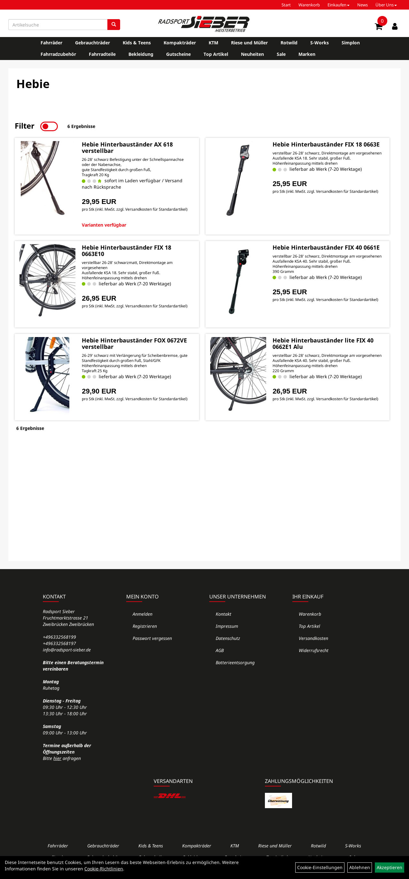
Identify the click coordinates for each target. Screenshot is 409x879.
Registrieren (145, 626)
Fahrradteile (102, 54)
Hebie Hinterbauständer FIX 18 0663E (326, 144)
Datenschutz (228, 638)
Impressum (227, 626)
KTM (213, 43)
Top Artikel (216, 54)
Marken (306, 54)
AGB (220, 650)
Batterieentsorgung (235, 662)
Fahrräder (51, 43)
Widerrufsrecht (313, 650)
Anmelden (142, 614)
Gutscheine (178, 54)
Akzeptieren (389, 867)
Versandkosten (313, 638)
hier (57, 758)
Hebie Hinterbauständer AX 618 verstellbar (127, 147)
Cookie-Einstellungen (320, 867)
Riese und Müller (249, 43)
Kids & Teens (137, 43)
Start (286, 5)
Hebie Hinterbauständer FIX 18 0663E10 (126, 251)
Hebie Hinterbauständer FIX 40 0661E (326, 247)
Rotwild (289, 43)
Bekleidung (140, 54)
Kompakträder (180, 43)
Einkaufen (339, 5)
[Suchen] (113, 24)
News (362, 5)
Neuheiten (252, 54)
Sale (281, 54)
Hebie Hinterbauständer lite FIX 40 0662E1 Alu (323, 343)
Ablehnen (359, 867)
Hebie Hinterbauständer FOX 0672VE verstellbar (134, 343)
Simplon (351, 43)
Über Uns (386, 5)
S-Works (319, 43)
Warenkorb (309, 5)
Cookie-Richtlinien (103, 869)
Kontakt (223, 614)
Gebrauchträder (92, 43)
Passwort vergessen (152, 638)
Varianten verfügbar (104, 225)
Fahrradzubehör (58, 54)
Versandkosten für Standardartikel (155, 209)
